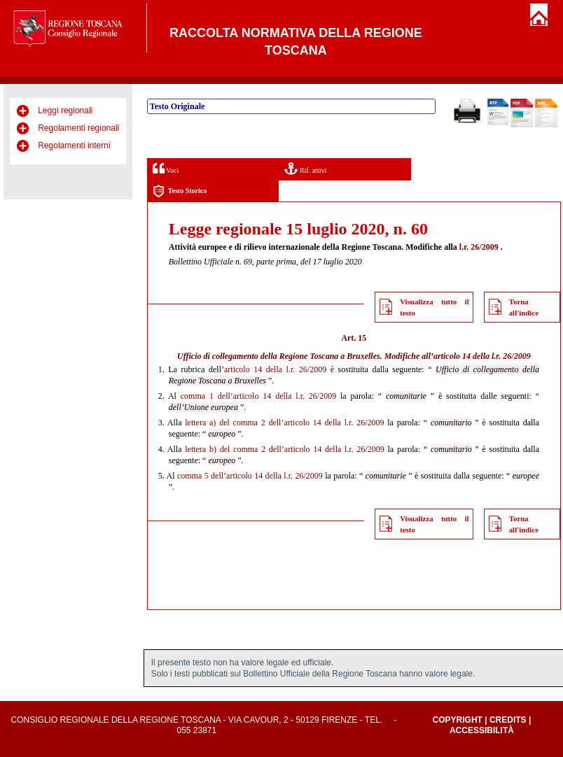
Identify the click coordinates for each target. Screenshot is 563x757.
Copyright (457, 720)
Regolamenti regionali (78, 128)
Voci (166, 168)
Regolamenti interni (74, 145)
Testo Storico (180, 191)
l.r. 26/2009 (479, 247)
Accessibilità (482, 730)
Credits (508, 720)
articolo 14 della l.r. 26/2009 (482, 356)
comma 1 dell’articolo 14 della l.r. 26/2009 (258, 396)
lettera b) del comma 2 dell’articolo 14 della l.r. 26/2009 (284, 449)
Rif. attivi (305, 168)
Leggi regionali (65, 110)
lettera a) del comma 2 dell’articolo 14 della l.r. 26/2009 (284, 422)
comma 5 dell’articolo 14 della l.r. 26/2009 (250, 476)
